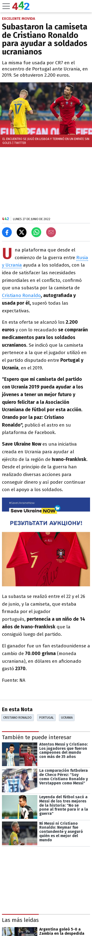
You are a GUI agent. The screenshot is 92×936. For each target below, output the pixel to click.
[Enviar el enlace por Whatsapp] (36, 232)
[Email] (51, 232)
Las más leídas (20, 920)
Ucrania (67, 717)
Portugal (46, 717)
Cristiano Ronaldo (21, 295)
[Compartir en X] (21, 232)
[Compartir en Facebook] (7, 232)
